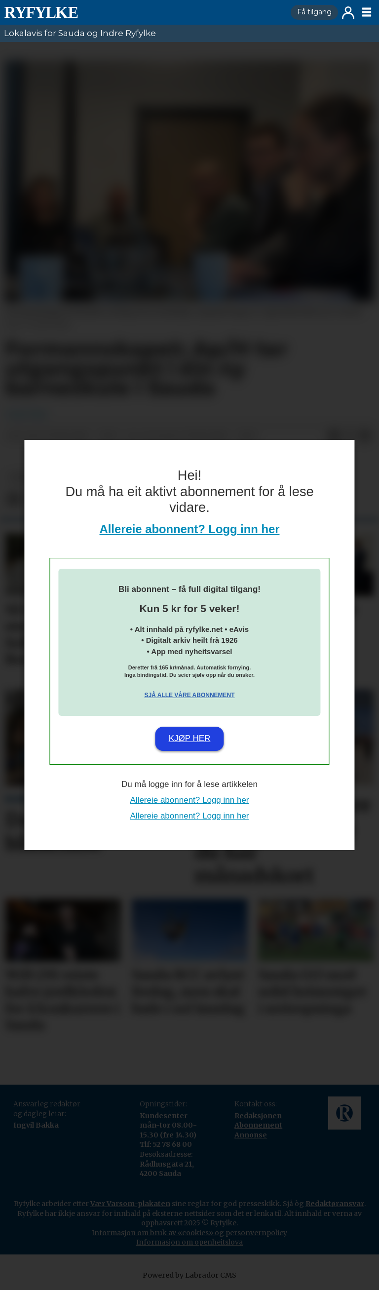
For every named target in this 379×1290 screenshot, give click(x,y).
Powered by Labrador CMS (189, 1275)
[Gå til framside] (41, 12)
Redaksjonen (258, 1115)
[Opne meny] (366, 12)
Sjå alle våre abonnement (189, 695)
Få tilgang (314, 11)
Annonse (250, 1135)
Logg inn (348, 12)
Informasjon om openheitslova (189, 1242)
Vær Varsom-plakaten (130, 1203)
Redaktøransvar (334, 1203)
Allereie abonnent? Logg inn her (190, 529)
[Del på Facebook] (333, 436)
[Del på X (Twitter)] (349, 436)
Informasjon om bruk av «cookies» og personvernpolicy (189, 1232)
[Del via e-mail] (365, 436)
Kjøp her (190, 738)
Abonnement (258, 1125)
